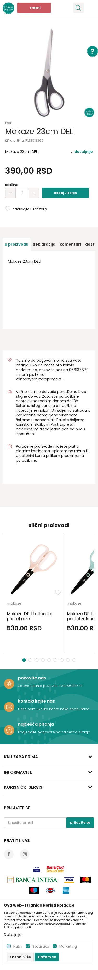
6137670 (81, 369)
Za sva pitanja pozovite (38, 685)
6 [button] (56, 660)
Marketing (68, 946)
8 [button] (68, 660)
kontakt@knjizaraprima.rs (39, 379)
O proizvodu (16, 244)
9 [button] (75, 660)
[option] (49, 72)
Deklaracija (44, 244)
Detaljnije (83, 151)
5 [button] (50, 660)
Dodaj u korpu (65, 193)
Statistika (40, 946)
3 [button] (37, 660)
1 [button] (24, 660)
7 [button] (62, 660)
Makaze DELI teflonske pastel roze (30, 616)
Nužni (17, 946)
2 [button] (31, 660)
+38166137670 (71, 685)
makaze (14, 604)
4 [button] (43, 660)
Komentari (70, 244)
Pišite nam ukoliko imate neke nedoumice (53, 708)
